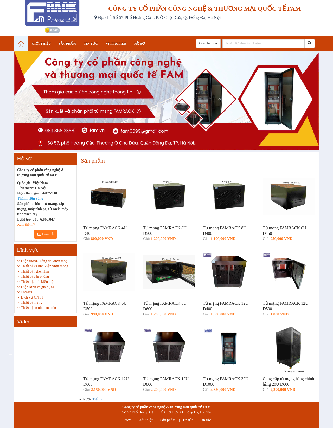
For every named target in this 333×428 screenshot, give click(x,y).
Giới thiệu (145, 420)
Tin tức (187, 420)
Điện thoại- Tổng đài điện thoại (45, 261)
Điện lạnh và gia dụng (37, 287)
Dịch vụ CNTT (32, 297)
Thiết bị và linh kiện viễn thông (44, 266)
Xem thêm (26, 224)
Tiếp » (97, 399)
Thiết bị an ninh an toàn (38, 308)
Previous (10, 354)
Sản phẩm (168, 420)
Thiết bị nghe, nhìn (35, 271)
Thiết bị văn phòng (35, 276)
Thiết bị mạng (31, 302)
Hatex (126, 420)
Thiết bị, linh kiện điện (38, 282)
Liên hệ (45, 234)
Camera (26, 292)
